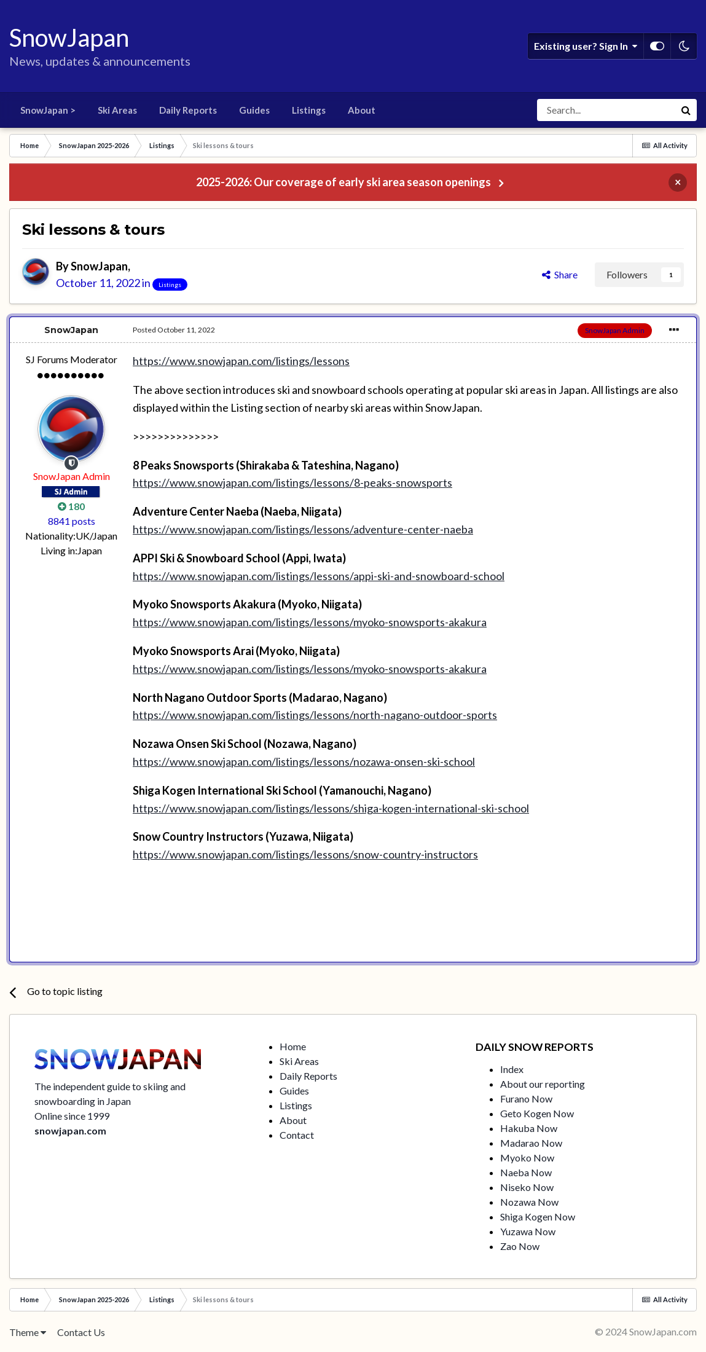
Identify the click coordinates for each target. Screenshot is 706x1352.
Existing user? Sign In (585, 46)
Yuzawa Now (527, 1231)
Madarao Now (531, 1143)
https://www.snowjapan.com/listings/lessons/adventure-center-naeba (303, 529)
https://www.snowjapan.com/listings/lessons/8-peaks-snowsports (292, 482)
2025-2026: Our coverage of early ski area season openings (343, 182)
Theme (27, 1332)
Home (293, 1046)
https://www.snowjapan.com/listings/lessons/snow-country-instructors (305, 854)
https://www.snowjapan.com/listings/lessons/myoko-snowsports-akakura (310, 622)
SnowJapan (99, 266)
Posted (174, 329)
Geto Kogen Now (537, 1113)
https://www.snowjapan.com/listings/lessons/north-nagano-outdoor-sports (315, 714)
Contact (297, 1135)
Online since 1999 (71, 1116)
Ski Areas (117, 110)
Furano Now (526, 1098)
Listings (309, 110)
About (361, 110)
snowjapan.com (70, 1130)
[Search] (606, 110)
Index (512, 1069)
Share (560, 274)
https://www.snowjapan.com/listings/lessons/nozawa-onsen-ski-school (304, 761)
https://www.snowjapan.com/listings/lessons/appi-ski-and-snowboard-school (318, 576)
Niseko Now (527, 1187)
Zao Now (519, 1246)
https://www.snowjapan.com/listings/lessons (241, 360)
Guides (254, 110)
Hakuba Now (528, 1128)
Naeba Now (526, 1172)
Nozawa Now (529, 1202)
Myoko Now (527, 1157)
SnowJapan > (48, 110)
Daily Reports (188, 110)
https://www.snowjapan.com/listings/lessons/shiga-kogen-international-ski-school (331, 808)
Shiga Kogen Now (537, 1216)
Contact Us (81, 1332)
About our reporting (542, 1084)
